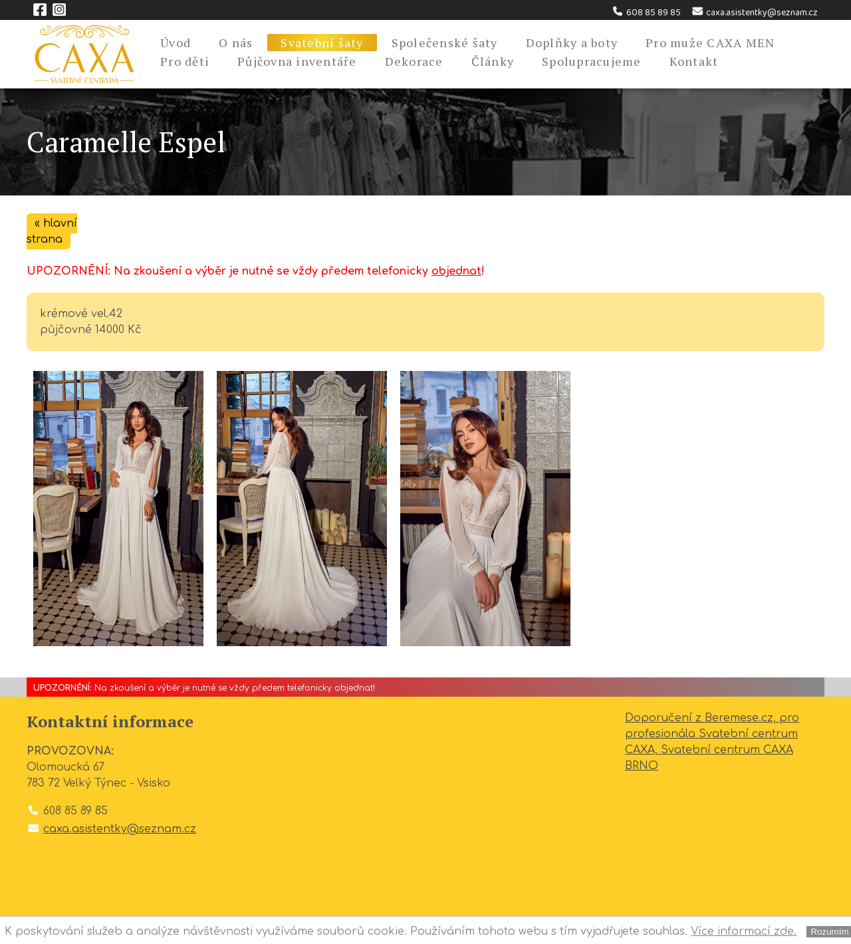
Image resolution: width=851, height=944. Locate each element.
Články (493, 61)
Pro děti (184, 61)
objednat (456, 271)
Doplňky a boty (572, 43)
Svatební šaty (322, 43)
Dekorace (414, 61)
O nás (236, 43)
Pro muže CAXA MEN (710, 43)
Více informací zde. (743, 931)
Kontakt (694, 61)
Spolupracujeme (592, 61)
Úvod (175, 43)
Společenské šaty (445, 43)
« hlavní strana (52, 231)
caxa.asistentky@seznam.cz (754, 12)
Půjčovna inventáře (297, 61)
